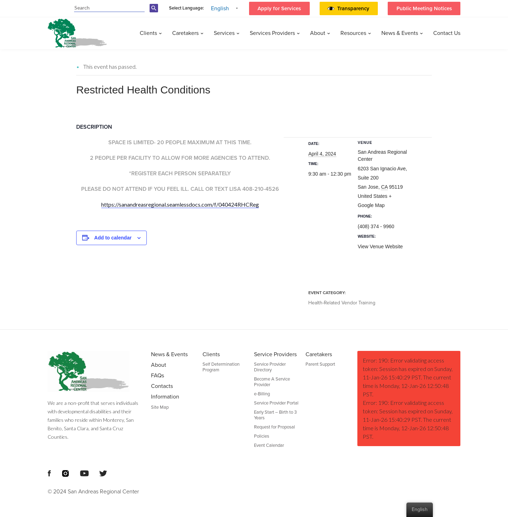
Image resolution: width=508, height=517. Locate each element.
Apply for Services (279, 8)
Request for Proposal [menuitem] (274, 427)
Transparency (353, 8)
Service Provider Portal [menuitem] (276, 403)
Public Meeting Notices (424, 8)
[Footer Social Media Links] (49, 472)
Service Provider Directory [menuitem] (270, 367)
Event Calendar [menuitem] (269, 445)
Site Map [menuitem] (160, 407)
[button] (355, 8)
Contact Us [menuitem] (446, 33)
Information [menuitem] (165, 397)
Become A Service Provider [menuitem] (272, 382)
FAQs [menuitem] (157, 375)
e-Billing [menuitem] (262, 394)
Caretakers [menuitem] (185, 33)
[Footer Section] (254, 423)
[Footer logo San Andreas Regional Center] (94, 371)
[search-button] (155, 12)
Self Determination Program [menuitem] (221, 367)
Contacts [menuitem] (162, 386)
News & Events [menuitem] (399, 33)
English (220, 8)
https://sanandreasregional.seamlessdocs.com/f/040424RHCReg (180, 204)
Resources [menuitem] (353, 33)
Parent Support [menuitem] (320, 364)
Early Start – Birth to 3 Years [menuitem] (275, 415)
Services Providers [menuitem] (272, 33)
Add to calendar (113, 238)
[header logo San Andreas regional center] (77, 33)
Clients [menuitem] (148, 33)
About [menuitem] (317, 33)
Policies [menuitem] (261, 436)
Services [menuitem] (224, 33)
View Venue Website (380, 246)
